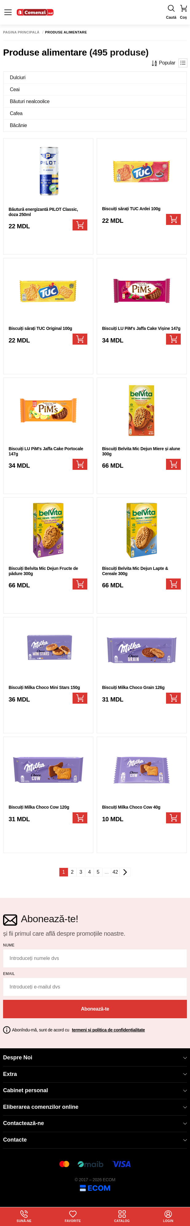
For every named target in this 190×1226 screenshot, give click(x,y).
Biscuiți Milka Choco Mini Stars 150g (44, 687)
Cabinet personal (95, 1090)
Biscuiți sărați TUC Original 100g (40, 328)
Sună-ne (24, 1216)
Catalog (122, 1216)
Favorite (73, 1216)
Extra (95, 1074)
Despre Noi (95, 1057)
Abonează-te (95, 1008)
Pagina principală (21, 32)
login (168, 1216)
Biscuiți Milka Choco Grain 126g (133, 687)
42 (115, 872)
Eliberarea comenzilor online (95, 1107)
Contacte (95, 1140)
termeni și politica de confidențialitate (108, 1029)
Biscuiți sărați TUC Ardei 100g (131, 208)
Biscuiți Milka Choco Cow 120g (39, 807)
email (9, 974)
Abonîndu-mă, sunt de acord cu (78, 1029)
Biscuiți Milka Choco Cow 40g (131, 807)
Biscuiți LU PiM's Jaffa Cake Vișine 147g (141, 328)
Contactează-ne (95, 1123)
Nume (8, 945)
